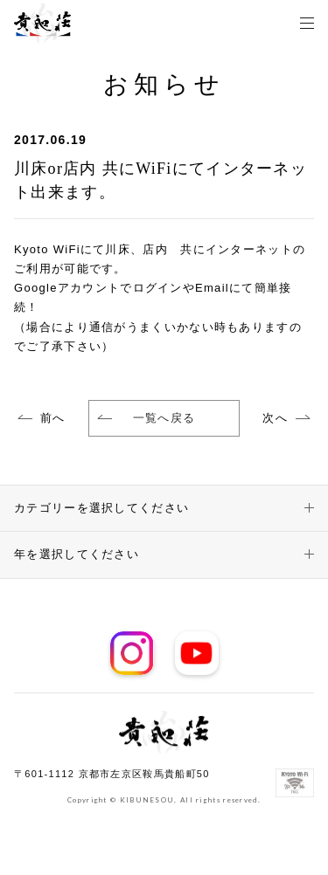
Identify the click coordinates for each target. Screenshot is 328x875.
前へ (53, 417)
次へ (275, 417)
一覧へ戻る (147, 417)
